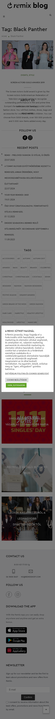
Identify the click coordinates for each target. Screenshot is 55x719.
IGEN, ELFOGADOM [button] (16, 385)
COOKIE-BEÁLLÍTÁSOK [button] (17, 380)
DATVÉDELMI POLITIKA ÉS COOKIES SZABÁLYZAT (27, 373)
